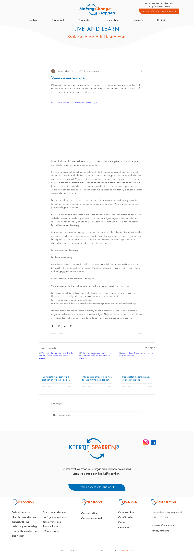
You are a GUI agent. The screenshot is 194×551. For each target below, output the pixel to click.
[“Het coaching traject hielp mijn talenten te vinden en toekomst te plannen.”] (97, 362)
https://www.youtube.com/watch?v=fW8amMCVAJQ (74, 102)
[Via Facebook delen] (52, 326)
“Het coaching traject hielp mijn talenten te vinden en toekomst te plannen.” (97, 378)
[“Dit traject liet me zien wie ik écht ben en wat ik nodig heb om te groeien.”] (57, 362)
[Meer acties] (141, 71)
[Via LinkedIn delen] (64, 326)
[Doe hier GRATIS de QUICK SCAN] (159, 11)
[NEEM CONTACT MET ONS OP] (96, 487)
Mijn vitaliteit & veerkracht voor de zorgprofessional (136, 378)
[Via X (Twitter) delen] (58, 326)
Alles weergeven (149, 347)
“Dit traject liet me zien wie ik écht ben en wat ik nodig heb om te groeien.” (56, 378)
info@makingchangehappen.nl (167, 512)
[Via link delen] (70, 326)
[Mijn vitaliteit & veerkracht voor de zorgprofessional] (137, 362)
